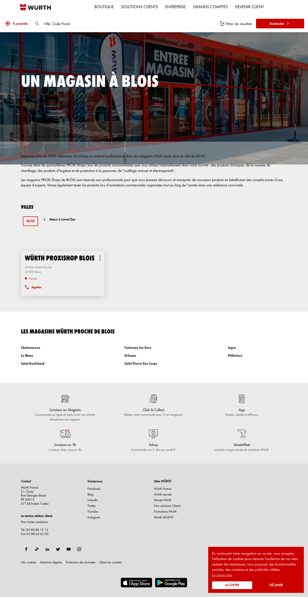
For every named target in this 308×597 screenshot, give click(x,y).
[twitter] (58, 549)
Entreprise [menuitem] (175, 6)
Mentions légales (51, 562)
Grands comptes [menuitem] (210, 6)
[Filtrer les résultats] (236, 23)
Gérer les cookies (110, 562)
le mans (50, 355)
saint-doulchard (50, 363)
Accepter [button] (232, 585)
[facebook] (26, 549)
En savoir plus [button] (222, 574)
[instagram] (79, 549)
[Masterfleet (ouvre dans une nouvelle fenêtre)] (241, 440)
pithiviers (257, 355)
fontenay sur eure (154, 347)
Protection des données (81, 562)
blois (30, 221)
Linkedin (93, 500)
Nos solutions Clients (167, 506)
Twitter (92, 506)
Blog (90, 494)
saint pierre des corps (154, 363)
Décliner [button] (276, 585)
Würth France (163, 489)
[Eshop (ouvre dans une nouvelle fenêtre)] (153, 440)
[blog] (37, 549)
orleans (154, 355)
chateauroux (50, 347)
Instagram (94, 517)
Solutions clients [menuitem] (139, 6)
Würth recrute (163, 494)
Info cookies (28, 562)
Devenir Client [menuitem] (249, 6)
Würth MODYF (163, 517)
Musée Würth (163, 500)
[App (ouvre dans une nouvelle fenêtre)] (241, 406)
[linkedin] (47, 549)
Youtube (93, 512)
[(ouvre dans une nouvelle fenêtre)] (136, 582)
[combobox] (129, 23)
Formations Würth (165, 512)
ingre (257, 347)
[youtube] (68, 549)
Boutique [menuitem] (104, 6)
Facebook (94, 489)
